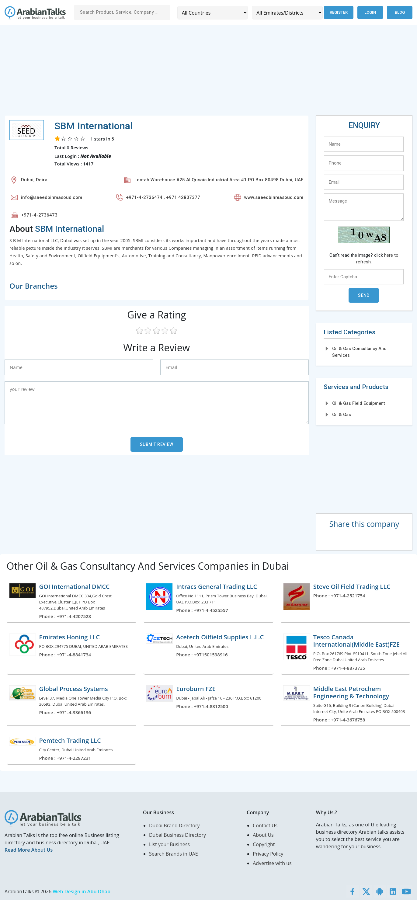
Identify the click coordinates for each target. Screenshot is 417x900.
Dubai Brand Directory (174, 825)
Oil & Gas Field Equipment (358, 403)
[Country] (212, 12)
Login (370, 12)
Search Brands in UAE (173, 853)
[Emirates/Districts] (286, 12)
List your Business (169, 844)
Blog (400, 12)
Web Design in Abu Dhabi (82, 891)
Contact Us (265, 825)
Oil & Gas (341, 414)
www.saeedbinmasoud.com (273, 197)
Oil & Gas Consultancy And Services (359, 351)
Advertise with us (272, 863)
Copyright (264, 844)
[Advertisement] (187, 72)
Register (338, 12)
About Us (263, 835)
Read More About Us (29, 849)
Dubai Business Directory (177, 835)
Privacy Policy (268, 853)
